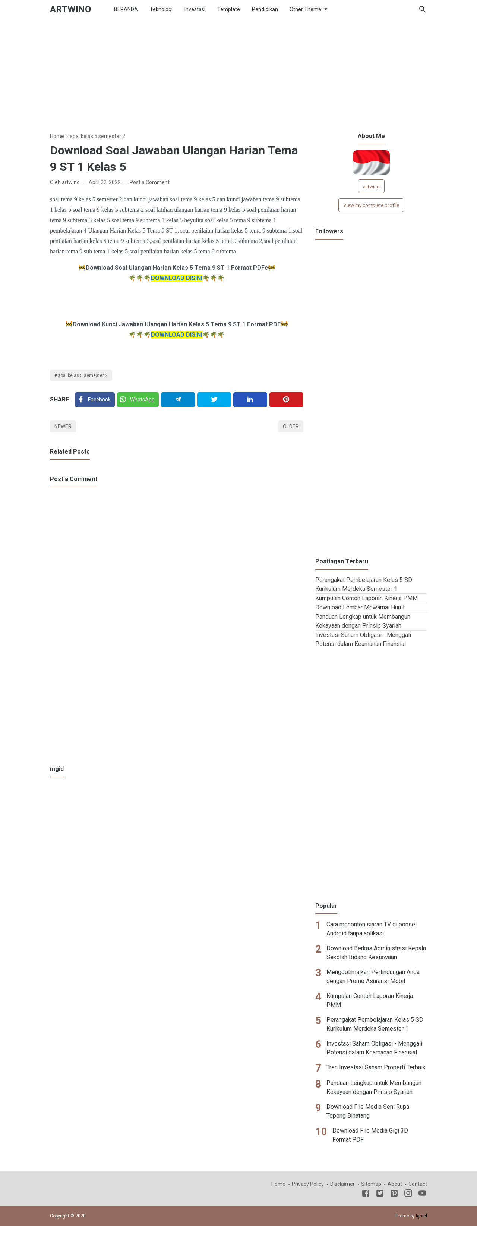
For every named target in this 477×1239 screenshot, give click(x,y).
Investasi (194, 9)
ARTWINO (70, 9)
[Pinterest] (286, 399)
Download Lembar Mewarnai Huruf (360, 607)
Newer (63, 426)
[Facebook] (95, 399)
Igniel (421, 1216)
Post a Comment (150, 182)
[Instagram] (408, 1194)
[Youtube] (422, 1194)
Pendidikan (265, 9)
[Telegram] (178, 399)
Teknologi (161, 9)
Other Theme (305, 9)
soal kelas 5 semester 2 (83, 375)
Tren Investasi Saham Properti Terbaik (376, 1067)
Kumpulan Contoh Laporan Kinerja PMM (366, 598)
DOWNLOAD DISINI (176, 278)
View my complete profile (371, 205)
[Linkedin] (250, 399)
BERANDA (126, 9)
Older (291, 426)
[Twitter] (138, 399)
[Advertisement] (238, 80)
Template (228, 9)
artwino (371, 186)
